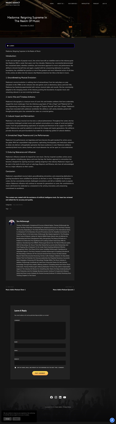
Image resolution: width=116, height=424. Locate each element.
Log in (105, 3)
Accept (7, 419)
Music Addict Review (18, 206)
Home (51, 3)
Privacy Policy (67, 409)
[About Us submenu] (64, 3)
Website (16, 360)
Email (16, 351)
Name (16, 343)
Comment (17, 321)
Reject (16, 419)
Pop (11, 210)
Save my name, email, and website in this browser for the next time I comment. (40, 368)
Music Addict (13, 2)
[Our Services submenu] (77, 3)
